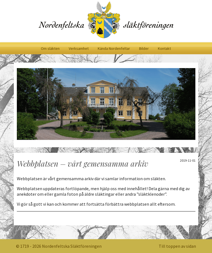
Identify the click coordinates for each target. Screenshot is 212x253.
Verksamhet (79, 48)
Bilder (144, 48)
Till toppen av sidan (177, 246)
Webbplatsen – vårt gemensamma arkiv (82, 163)
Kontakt (164, 48)
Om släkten (50, 48)
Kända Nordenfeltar (114, 48)
